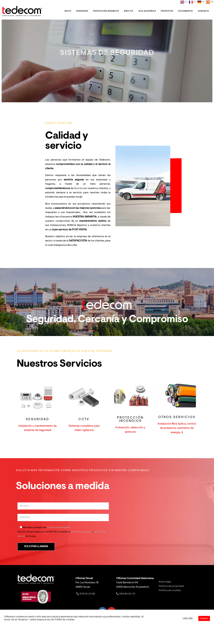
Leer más (188, 618)
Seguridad (82, 11)
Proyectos (167, 11)
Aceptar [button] (204, 618)
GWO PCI (128, 11)
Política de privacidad (171, 586)
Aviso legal (165, 582)
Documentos (185, 11)
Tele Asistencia (147, 11)
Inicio (68, 11)
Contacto (203, 11)
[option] (107, 61)
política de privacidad (81, 532)
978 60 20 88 (85, 594)
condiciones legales (58, 527)
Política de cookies (170, 590)
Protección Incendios (106, 11)
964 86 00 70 (125, 594)
